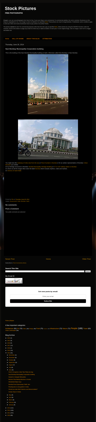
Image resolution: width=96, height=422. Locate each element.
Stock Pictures (20, 8)
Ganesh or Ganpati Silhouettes (17, 377)
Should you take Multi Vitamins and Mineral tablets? (23, 389)
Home (7, 38)
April (10, 397)
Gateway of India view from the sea (28, 163)
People (74, 328)
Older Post (86, 259)
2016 (8, 348)
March (11, 400)
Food (38, 328)
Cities (24, 328)
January (11, 404)
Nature (65, 328)
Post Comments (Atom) (19, 263)
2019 (8, 343)
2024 (8, 338)
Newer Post (10, 259)
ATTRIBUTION (47, 38)
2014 (8, 353)
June (10, 370)
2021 (8, 340)
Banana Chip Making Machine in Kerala (20, 379)
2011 (8, 413)
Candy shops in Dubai (15, 392)
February (11, 402)
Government (13, 201)
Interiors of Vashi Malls (14, 170)
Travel (85, 328)
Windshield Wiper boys (15, 382)
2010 (8, 415)
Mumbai (37, 168)
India (19, 201)
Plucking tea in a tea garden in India (19, 387)
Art (18, 328)
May (10, 395)
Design (31, 328)
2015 (8, 350)
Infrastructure (54, 328)
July (10, 367)
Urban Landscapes (10, 330)
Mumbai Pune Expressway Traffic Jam (19, 384)
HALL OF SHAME (18, 38)
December (12, 355)
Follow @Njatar (9, 320)
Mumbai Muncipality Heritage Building (40, 166)
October (11, 360)
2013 (8, 408)
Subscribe (48, 301)
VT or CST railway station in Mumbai (65, 166)
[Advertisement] (19, 185)
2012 (8, 410)
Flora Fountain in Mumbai (49, 163)
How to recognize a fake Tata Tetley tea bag (21, 372)
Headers (45, 328)
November (12, 357)
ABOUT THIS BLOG (33, 38)
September (12, 362)
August (11, 365)
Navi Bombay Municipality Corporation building (22, 374)
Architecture (9, 328)
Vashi (27, 201)
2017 (8, 345)
